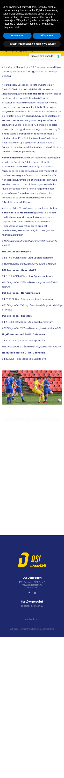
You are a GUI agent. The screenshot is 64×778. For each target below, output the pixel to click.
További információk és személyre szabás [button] (32, 43)
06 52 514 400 (32, 587)
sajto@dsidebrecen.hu (32, 606)
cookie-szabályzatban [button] (14, 17)
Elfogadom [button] (46, 35)
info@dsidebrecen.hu (32, 585)
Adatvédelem (32, 619)
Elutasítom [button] (17, 35)
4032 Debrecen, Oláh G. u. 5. (32, 582)
